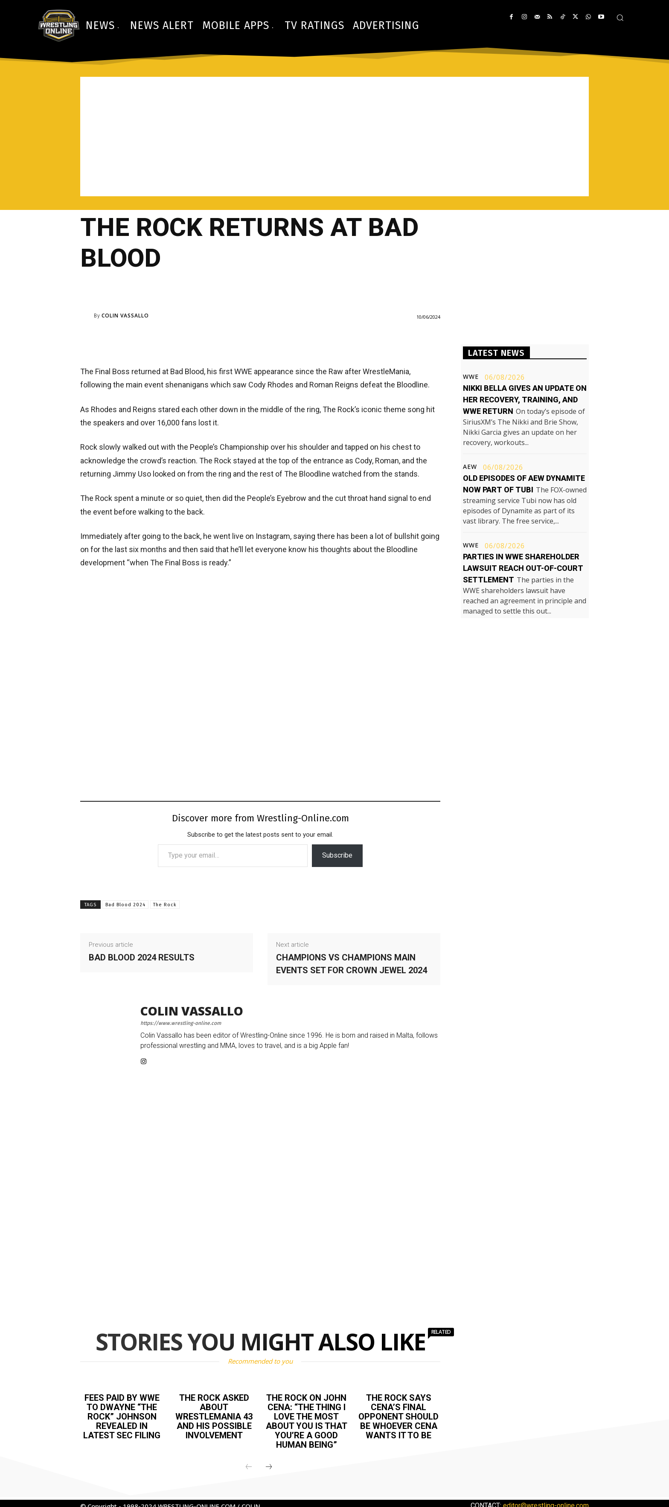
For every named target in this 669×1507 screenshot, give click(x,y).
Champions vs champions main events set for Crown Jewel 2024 (351, 963)
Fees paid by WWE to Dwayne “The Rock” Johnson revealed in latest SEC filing (121, 1416)
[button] (619, 17)
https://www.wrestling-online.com (180, 1023)
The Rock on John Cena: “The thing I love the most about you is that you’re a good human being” (306, 1421)
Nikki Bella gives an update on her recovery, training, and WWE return (525, 400)
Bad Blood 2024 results (142, 957)
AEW (470, 467)
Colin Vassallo (125, 315)
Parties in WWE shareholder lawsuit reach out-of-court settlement (523, 568)
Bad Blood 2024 (125, 905)
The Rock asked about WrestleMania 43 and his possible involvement (214, 1416)
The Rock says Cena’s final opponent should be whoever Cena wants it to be (398, 1416)
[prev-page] (248, 1467)
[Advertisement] (334, 136)
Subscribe (337, 855)
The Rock (165, 905)
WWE (471, 377)
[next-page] (268, 1467)
